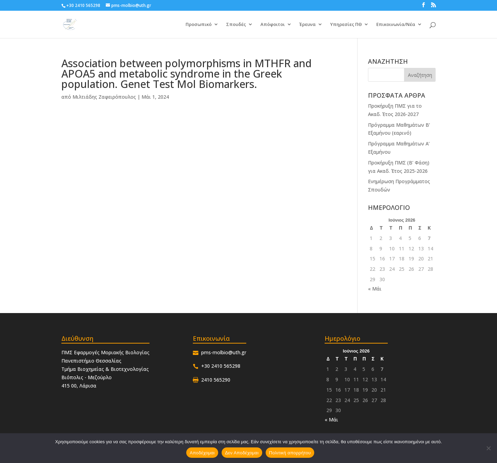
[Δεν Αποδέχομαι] (488, 448)
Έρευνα (307, 24)
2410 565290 (215, 379)
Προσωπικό (199, 24)
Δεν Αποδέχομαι (242, 452)
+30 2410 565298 (83, 5)
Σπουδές (236, 24)
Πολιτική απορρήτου (290, 452)
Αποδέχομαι (202, 452)
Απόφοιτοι (272, 24)
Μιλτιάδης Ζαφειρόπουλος (104, 97)
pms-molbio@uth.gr (223, 352)
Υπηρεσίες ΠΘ (346, 24)
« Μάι (375, 288)
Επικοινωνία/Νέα (395, 24)
